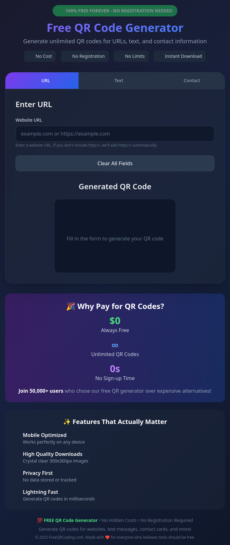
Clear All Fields (115, 163)
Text (115, 80)
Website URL (29, 120)
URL (42, 80)
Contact (188, 80)
